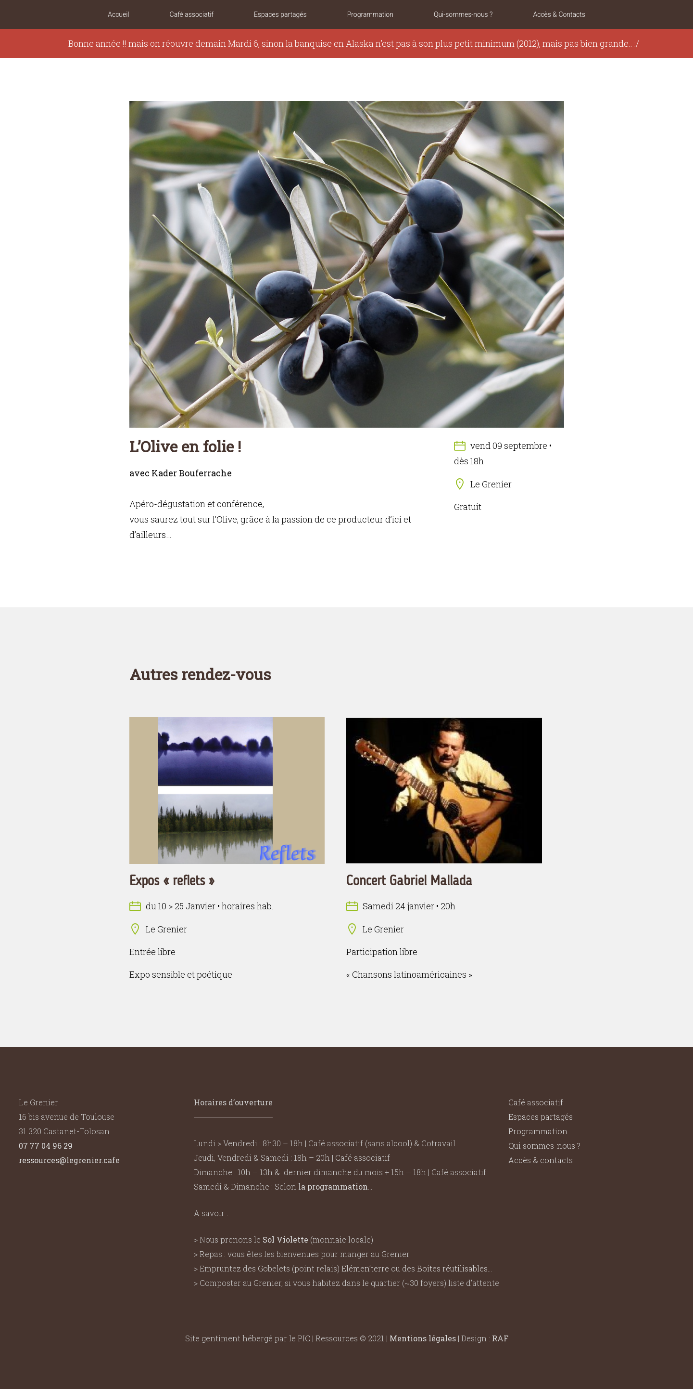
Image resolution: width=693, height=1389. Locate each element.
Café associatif (192, 14)
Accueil (118, 14)
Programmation (370, 14)
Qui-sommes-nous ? (463, 14)
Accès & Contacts (559, 14)
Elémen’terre (365, 1268)
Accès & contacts (540, 1160)
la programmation (333, 1186)
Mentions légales (423, 1338)
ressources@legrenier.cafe (69, 1160)
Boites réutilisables (452, 1268)
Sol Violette (285, 1239)
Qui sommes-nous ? (544, 1145)
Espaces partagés (280, 14)
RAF (500, 1338)
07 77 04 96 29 (46, 1145)
